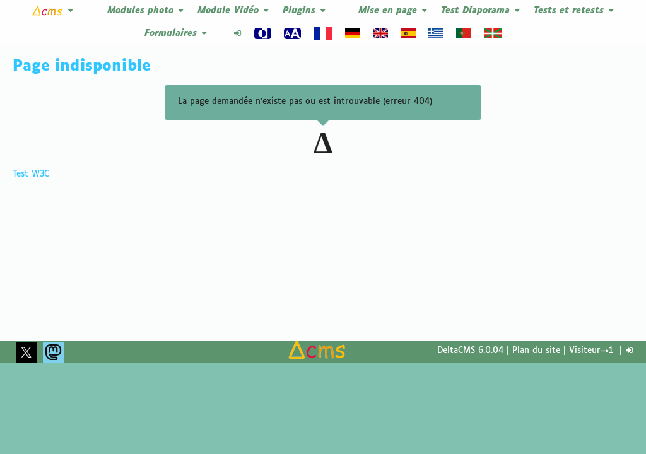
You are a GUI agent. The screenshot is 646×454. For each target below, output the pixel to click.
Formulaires (176, 34)
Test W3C (31, 174)
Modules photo (146, 11)
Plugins (305, 11)
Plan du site (536, 351)
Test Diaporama (481, 11)
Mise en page (393, 11)
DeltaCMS (456, 351)
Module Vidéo (233, 11)
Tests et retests (574, 11)
